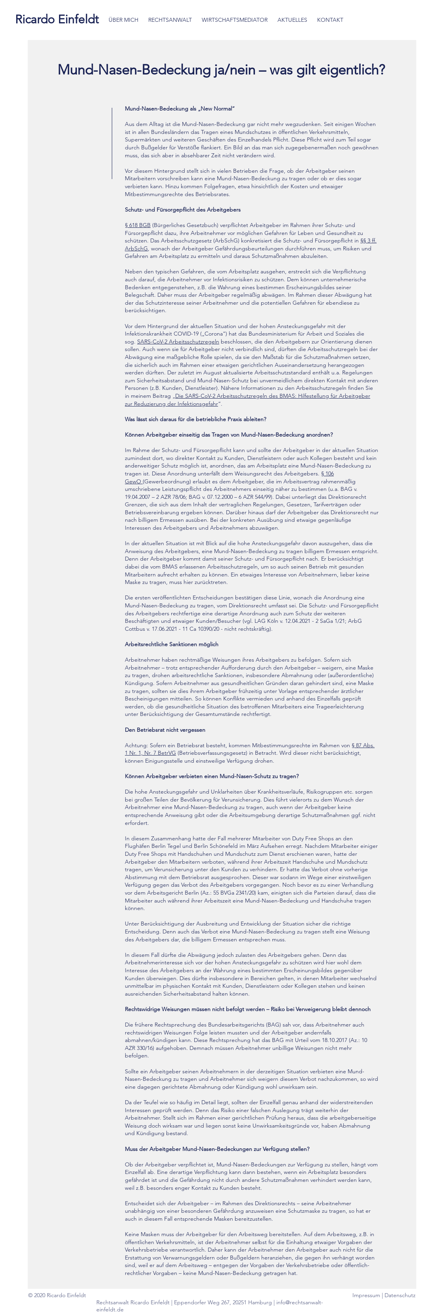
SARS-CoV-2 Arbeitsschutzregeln (178, 341)
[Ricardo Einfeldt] (57, 19)
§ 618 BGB (138, 225)
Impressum (367, 1295)
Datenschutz (400, 1295)
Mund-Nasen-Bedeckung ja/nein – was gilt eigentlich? (222, 69)
